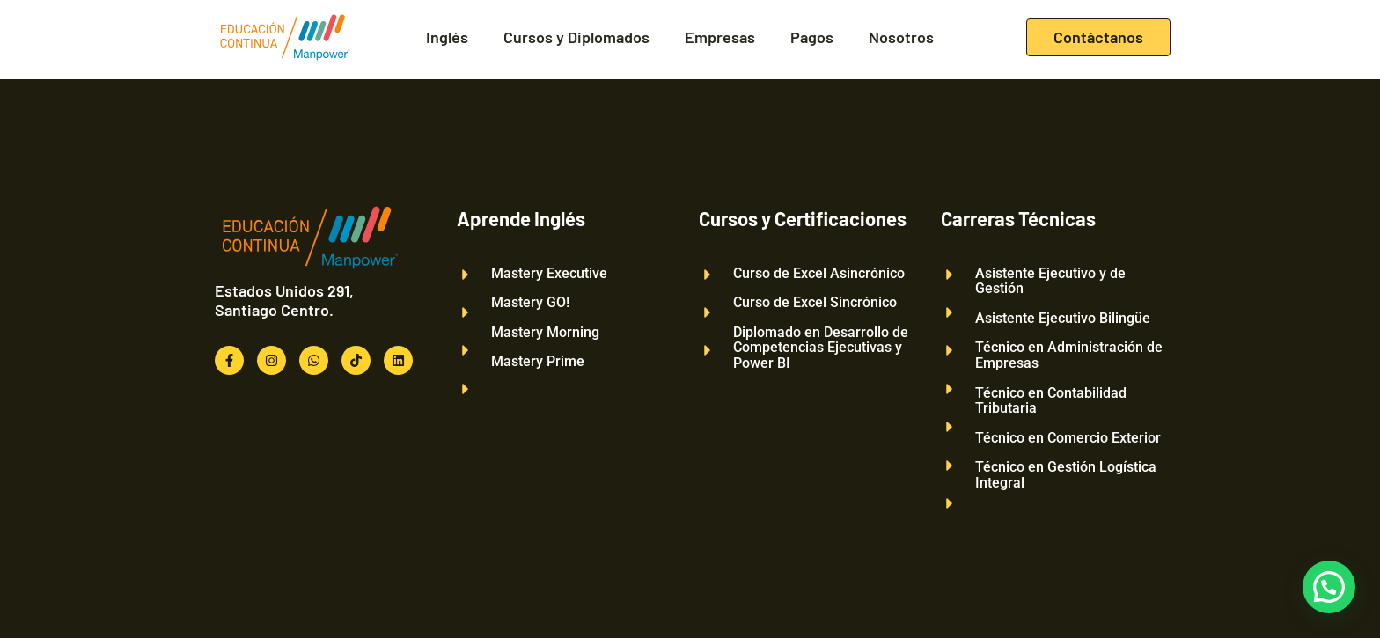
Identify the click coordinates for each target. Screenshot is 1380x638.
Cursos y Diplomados (576, 37)
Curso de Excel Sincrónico (815, 303)
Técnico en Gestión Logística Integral (1065, 474)
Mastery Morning (545, 333)
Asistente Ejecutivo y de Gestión (1050, 281)
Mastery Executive (549, 274)
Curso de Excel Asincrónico (819, 274)
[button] (1329, 587)
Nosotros (901, 37)
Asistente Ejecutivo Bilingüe (1062, 318)
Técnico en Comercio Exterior (1068, 438)
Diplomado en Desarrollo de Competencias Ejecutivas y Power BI (820, 348)
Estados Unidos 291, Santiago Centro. (284, 300)
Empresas (720, 37)
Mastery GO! (530, 303)
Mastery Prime (537, 362)
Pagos (811, 37)
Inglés (447, 37)
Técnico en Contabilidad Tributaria (1051, 400)
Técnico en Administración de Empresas (1069, 355)
